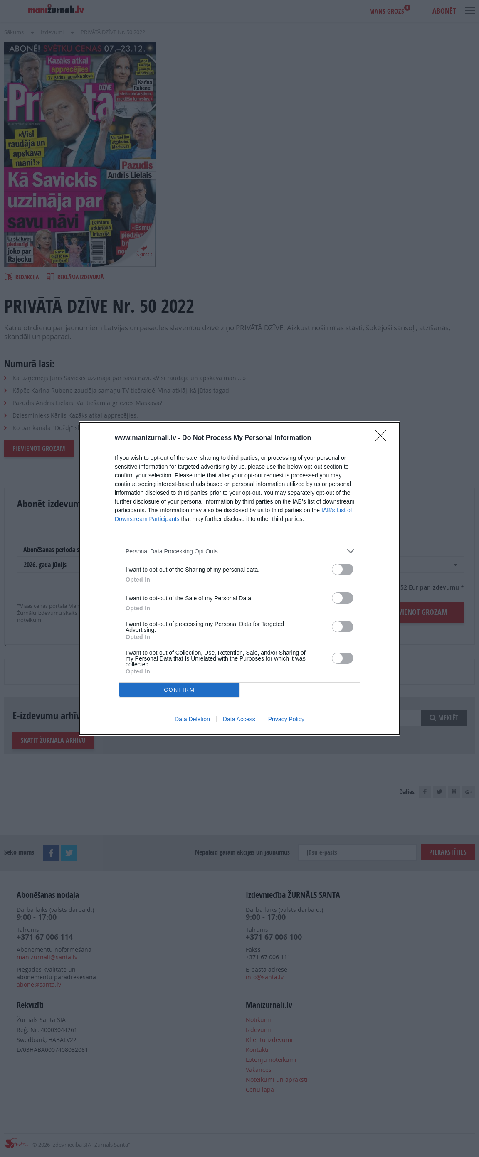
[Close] (383, 438)
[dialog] (239, 578)
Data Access (239, 719)
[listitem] (239, 551)
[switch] (342, 569)
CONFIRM (179, 690)
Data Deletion (192, 719)
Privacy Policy (286, 719)
